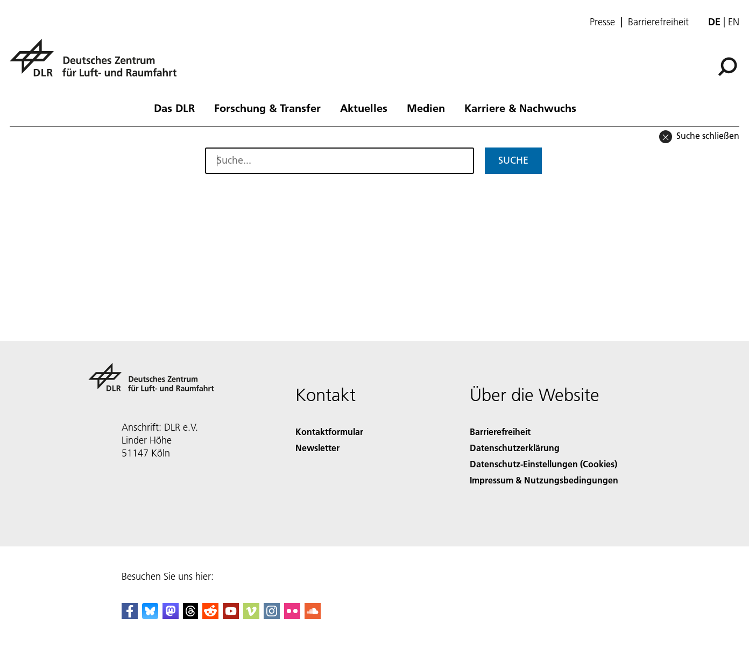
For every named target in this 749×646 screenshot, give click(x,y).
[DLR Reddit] (210, 615)
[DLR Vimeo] (251, 615)
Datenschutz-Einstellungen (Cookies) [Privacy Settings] (543, 463)
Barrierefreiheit (658, 22)
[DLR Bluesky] (150, 615)
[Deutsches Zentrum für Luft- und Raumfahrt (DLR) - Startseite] (97, 64)
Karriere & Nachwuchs (520, 108)
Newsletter (317, 447)
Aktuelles (363, 108)
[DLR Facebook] (130, 615)
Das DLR (174, 108)
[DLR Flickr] (292, 615)
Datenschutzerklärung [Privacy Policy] (515, 447)
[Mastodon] (170, 615)
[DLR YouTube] (231, 615)
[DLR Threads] (190, 615)
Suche (513, 160)
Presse (602, 22)
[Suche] (727, 66)
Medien (426, 108)
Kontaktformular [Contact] (329, 431)
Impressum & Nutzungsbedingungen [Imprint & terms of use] (544, 480)
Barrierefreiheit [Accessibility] (500, 431)
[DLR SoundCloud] (313, 615)
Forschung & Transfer (267, 108)
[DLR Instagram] (272, 615)
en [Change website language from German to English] (733, 22)
